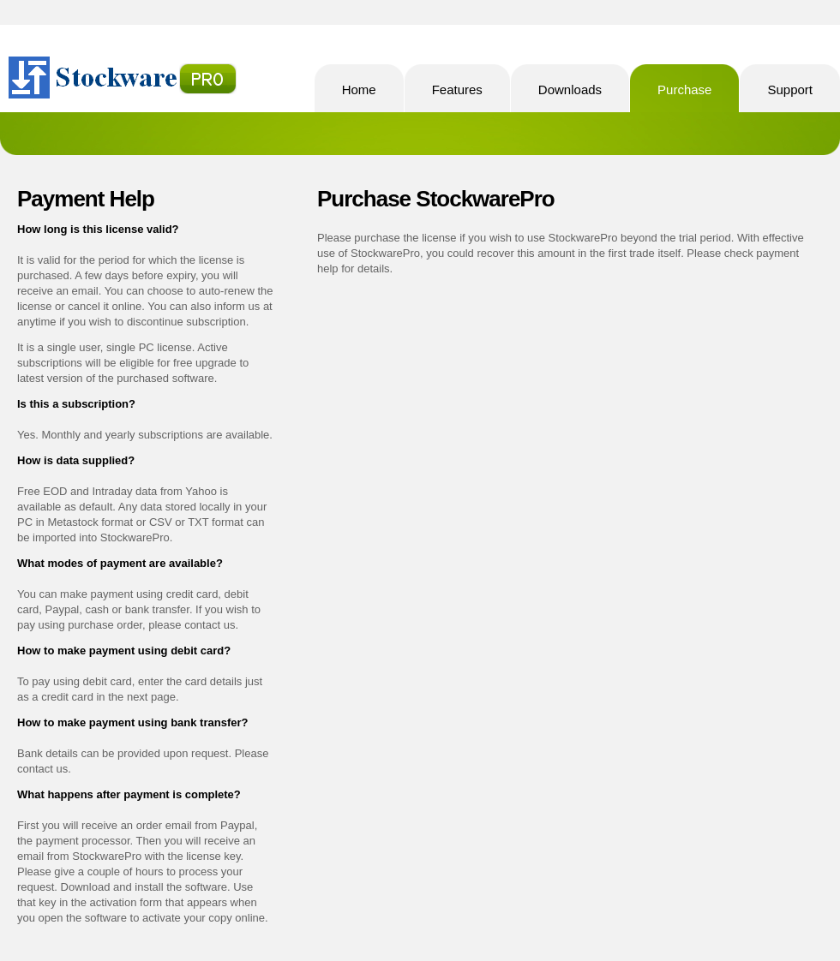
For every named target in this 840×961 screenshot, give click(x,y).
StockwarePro (125, 77)
